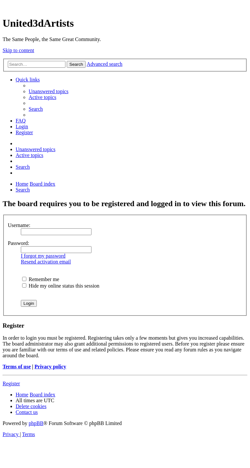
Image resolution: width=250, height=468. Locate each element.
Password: (18, 243)
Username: (19, 225)
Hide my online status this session (60, 286)
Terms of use (17, 366)
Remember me (40, 279)
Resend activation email (46, 261)
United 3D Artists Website (125, 6)
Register (11, 383)
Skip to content (18, 50)
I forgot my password (43, 256)
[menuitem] (48, 91)
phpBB (36, 423)
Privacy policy (50, 366)
